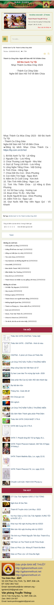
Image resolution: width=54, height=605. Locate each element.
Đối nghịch (15, 402)
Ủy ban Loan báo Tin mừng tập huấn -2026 (28, 373)
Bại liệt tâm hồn (17, 385)
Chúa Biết (8, 264)
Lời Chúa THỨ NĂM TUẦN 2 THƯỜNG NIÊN (28, 408)
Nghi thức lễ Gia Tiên (19, 503)
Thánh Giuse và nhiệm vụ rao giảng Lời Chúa (20, 280)
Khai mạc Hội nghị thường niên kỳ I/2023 (27, 524)
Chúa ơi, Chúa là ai (11, 317)
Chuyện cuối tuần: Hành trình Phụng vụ (26, 482)
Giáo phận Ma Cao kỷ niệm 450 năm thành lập (29, 380)
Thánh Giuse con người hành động (17, 298)
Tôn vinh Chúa (10, 257)
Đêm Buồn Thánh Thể (12, 268)
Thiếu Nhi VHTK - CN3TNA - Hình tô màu (27, 343)
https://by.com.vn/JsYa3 (15, 150)
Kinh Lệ (7, 310)
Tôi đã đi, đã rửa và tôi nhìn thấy (16, 321)
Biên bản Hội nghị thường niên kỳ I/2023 (27, 529)
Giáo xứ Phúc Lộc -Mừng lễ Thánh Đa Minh (28, 548)
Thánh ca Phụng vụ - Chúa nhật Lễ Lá (18, 306)
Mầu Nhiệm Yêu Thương (13, 272)
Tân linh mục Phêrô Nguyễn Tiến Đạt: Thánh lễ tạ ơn (30, 537)
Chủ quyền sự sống (12, 245)
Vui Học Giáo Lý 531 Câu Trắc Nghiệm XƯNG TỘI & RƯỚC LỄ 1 (30, 517)
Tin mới (27, 330)
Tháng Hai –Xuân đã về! (20, 391)
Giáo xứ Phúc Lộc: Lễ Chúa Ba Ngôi (25, 554)
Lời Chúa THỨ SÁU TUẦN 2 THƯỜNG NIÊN (28, 362)
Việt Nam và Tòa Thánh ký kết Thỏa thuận (27, 542)
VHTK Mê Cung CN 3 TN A (21, 426)
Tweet (11, 235)
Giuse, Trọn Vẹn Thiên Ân (14, 314)
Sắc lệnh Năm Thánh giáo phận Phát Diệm (27, 414)
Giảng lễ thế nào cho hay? (14, 249)
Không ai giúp (10, 295)
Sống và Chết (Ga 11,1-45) (14, 253)
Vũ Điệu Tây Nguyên (12, 287)
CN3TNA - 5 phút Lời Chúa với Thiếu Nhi (27, 355)
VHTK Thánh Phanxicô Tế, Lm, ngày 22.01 (27, 469)
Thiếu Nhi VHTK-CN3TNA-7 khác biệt (25, 336)
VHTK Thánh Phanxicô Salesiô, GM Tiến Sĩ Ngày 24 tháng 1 (30, 445)
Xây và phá (9, 291)
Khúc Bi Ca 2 (9, 276)
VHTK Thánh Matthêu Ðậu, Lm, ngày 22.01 (28, 456)
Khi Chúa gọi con (17, 397)
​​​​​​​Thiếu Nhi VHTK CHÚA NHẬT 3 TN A (25, 419)
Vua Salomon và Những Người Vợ (16, 261)
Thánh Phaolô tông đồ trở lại (37, 19)
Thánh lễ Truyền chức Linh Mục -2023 (26, 509)
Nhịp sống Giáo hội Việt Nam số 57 (25, 368)
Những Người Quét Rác (13, 302)
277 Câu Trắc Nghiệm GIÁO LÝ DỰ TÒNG (27, 497)
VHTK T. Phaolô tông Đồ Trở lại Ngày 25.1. (28, 438)
